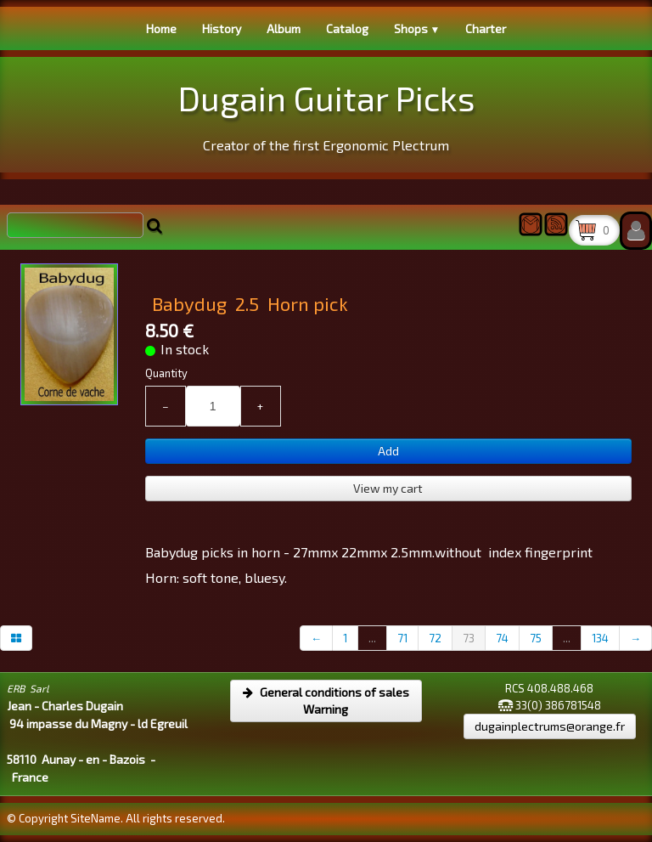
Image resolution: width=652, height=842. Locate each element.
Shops (417, 28)
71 (402, 638)
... (372, 638)
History (221, 28)
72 (435, 638)
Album (284, 28)
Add (388, 451)
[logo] (326, 112)
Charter (485, 28)
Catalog (347, 28)
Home (161, 28)
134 (600, 638)
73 (469, 638)
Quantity (166, 373)
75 (536, 638)
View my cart (388, 488)
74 (502, 638)
